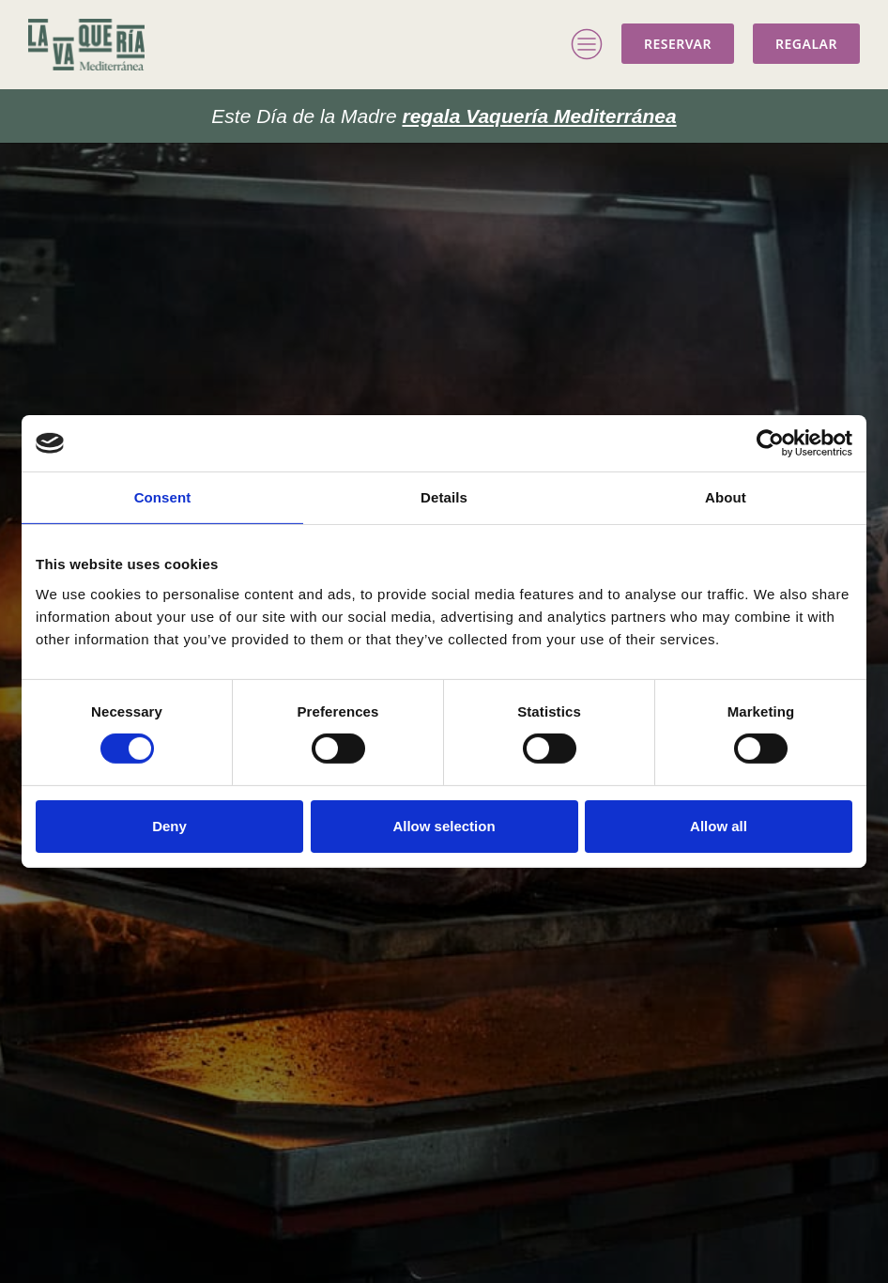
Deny (169, 826)
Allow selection (443, 826)
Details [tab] (444, 497)
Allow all (718, 826)
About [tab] (725, 497)
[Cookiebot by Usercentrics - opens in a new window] (770, 443)
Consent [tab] (162, 497)
